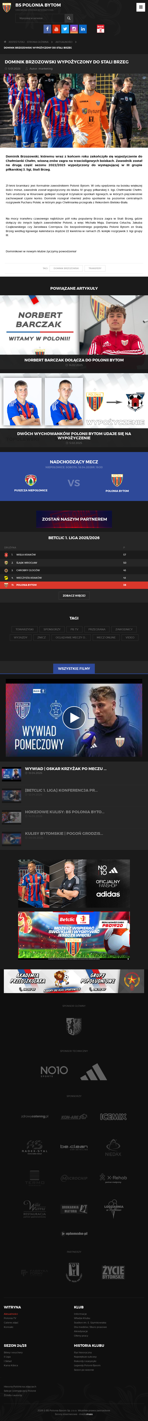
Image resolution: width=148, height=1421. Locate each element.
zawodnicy (124, 629)
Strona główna (38, 41)
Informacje (80, 1313)
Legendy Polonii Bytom (87, 1365)
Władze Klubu (82, 1318)
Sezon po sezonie (84, 1369)
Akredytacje (81, 1331)
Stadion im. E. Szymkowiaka (90, 1322)
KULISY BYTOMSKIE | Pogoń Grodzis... (74, 835)
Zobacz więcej (74, 595)
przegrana (96, 629)
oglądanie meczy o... (71, 637)
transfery (95, 268)
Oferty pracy (81, 1335)
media (86, 1414)
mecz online (106, 637)
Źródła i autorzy (13, 1395)
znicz (41, 637)
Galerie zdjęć (11, 1322)
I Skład (8, 1361)
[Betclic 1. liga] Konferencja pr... (74, 792)
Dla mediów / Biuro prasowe (90, 1327)
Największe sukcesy (85, 1356)
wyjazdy (20, 637)
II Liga (7, 1356)
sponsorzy (52, 629)
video (130, 637)
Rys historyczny (83, 1352)
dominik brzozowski (66, 268)
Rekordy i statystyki (85, 1361)
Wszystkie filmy (74, 668)
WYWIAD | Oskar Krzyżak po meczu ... (74, 770)
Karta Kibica (11, 1365)
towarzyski (25, 629)
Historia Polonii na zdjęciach (20, 1386)
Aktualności (64, 41)
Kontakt (8, 1327)
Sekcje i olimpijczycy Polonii (20, 1390)
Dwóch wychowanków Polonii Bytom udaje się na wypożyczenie (74, 435)
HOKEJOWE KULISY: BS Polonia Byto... (74, 813)
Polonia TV (10, 1318)
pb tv (74, 629)
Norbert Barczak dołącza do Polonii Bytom (74, 360)
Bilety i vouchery (13, 1352)
